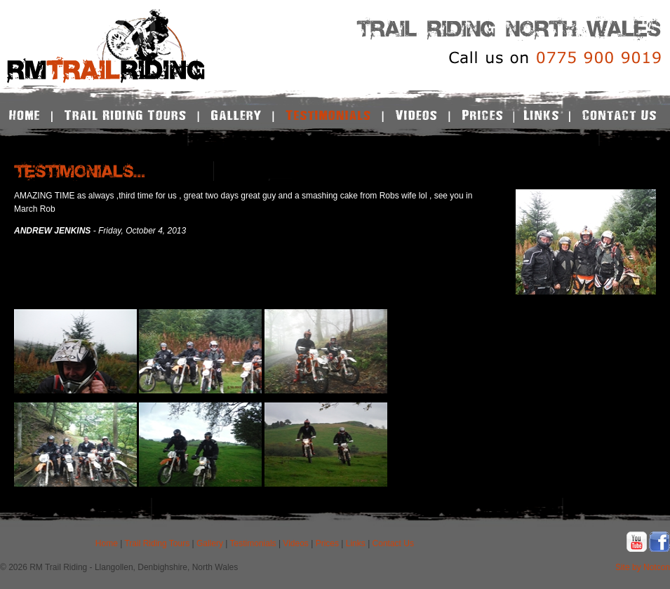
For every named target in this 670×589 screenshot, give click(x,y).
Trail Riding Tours (156, 543)
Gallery (209, 543)
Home (106, 543)
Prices (327, 543)
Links (356, 543)
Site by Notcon (642, 567)
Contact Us (393, 543)
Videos (295, 543)
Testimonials (253, 543)
